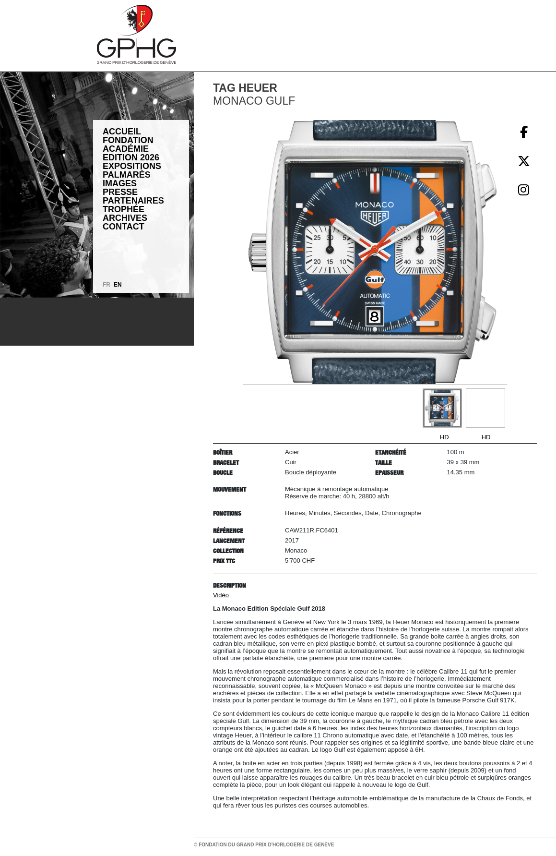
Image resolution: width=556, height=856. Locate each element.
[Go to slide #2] (485, 408)
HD (444, 437)
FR (106, 284)
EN (118, 284)
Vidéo (221, 595)
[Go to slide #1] (442, 408)
